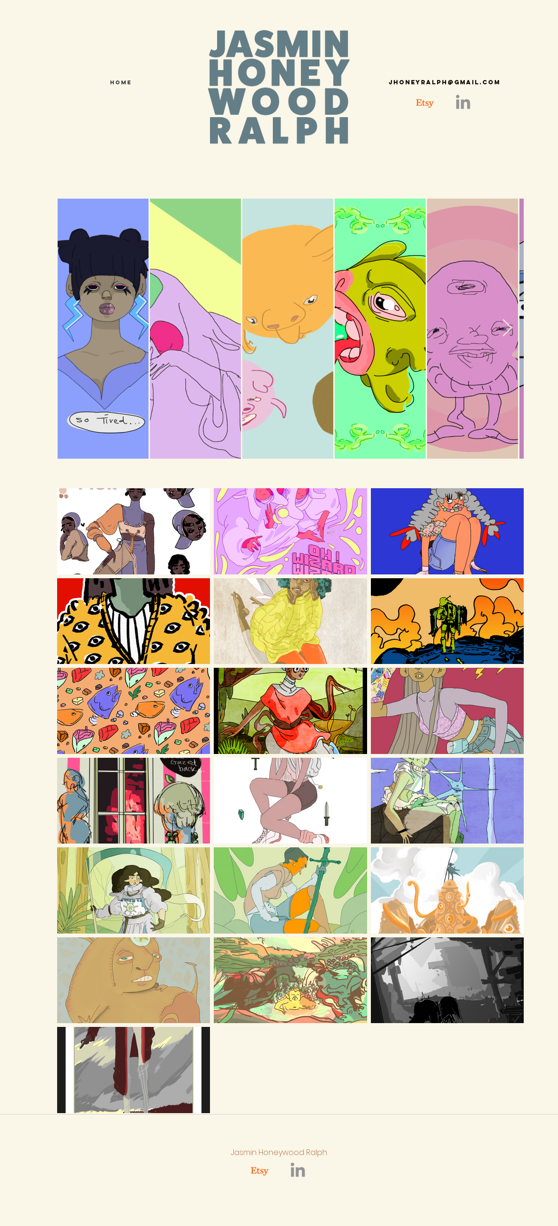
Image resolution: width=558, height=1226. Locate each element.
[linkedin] (463, 103)
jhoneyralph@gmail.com (444, 82)
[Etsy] (425, 103)
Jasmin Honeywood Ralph (279, 1152)
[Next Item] (507, 328)
